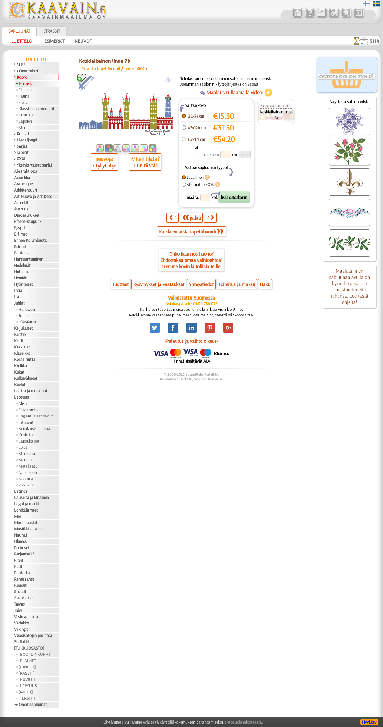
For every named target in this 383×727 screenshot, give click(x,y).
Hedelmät (22, 265)
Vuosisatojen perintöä (33, 635)
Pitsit (18, 560)
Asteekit (21, 202)
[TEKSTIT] (26, 698)
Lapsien (25, 121)
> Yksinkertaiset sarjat (33, 165)
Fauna (23, 96)
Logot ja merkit (27, 504)
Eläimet (20, 234)
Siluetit (20, 591)
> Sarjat (20, 146)
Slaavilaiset (24, 598)
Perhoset (21, 547)
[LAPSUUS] (28, 685)
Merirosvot (28, 453)
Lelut (22, 447)
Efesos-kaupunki (28, 221)
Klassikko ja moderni (36, 108)
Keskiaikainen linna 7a (276, 114)
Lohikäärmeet (26, 510)
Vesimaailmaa (26, 616)
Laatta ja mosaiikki (30, 391)
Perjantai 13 (24, 554)
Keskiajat (22, 347)
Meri (22, 127)
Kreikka (20, 366)
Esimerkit (54, 41)
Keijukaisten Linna (34, 428)
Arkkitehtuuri (25, 190)
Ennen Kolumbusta (30, 240)
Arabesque (23, 184)
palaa (191, 217)
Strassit (51, 31)
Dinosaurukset (26, 215)
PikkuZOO (26, 485)
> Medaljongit (25, 140)
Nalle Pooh (27, 472)
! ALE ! (19, 64)
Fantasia (21, 253)
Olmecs (20, 541)
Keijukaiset (23, 328)
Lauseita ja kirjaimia (31, 497)
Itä (16, 297)
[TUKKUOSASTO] (29, 648)
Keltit (19, 340)
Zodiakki (21, 642)
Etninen (25, 90)
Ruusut (20, 585)
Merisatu (26, 460)
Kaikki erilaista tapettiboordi (191, 231)
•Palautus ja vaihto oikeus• (191, 341)
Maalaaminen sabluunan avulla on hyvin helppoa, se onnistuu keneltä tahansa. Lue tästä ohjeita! (349, 286)
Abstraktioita (25, 171)
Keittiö (20, 334)
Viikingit (21, 629)
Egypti (19, 228)
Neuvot (83, 41)
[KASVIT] (26, 673)
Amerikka (22, 177)
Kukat (19, 372)
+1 (210, 217)
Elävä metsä (28, 409)
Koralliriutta (24, 359)
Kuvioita (25, 115)
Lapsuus (21, 397)
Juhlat (19, 303)
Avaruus (21, 209)
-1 (173, 217)
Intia (18, 290)
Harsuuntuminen (28, 259)
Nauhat (20, 535)
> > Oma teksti (26, 71)
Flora (23, 102)
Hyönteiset (23, 284)
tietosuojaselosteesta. (244, 722)
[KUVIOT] (26, 679)
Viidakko (21, 623)
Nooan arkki (28, 478)
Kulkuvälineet (25, 378)
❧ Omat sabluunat (30, 704)
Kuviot (19, 384)
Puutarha (22, 573)
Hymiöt (20, 278)
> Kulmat (21, 133)
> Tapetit (21, 152)
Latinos (20, 491)
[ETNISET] (27, 667)
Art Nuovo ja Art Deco (33, 196)
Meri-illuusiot (25, 522)
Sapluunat (19, 31)
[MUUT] (25, 692)
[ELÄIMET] (28, 660)
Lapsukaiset (28, 441)
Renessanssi (24, 579)
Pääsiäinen (27, 322)
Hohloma (22, 271)
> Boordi (21, 77)
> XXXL (20, 159)
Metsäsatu (28, 466)
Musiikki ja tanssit (30, 529)
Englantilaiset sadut (35, 416)
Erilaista (26, 83)
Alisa (22, 403)
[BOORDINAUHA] (34, 654)
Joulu (23, 315)
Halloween (27, 309)
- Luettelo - (21, 41)
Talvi (18, 610)
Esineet (20, 246)
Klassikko (22, 353)
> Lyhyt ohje (104, 165)
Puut (18, 566)
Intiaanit (26, 422)
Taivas (19, 604)
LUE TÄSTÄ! (145, 165)
